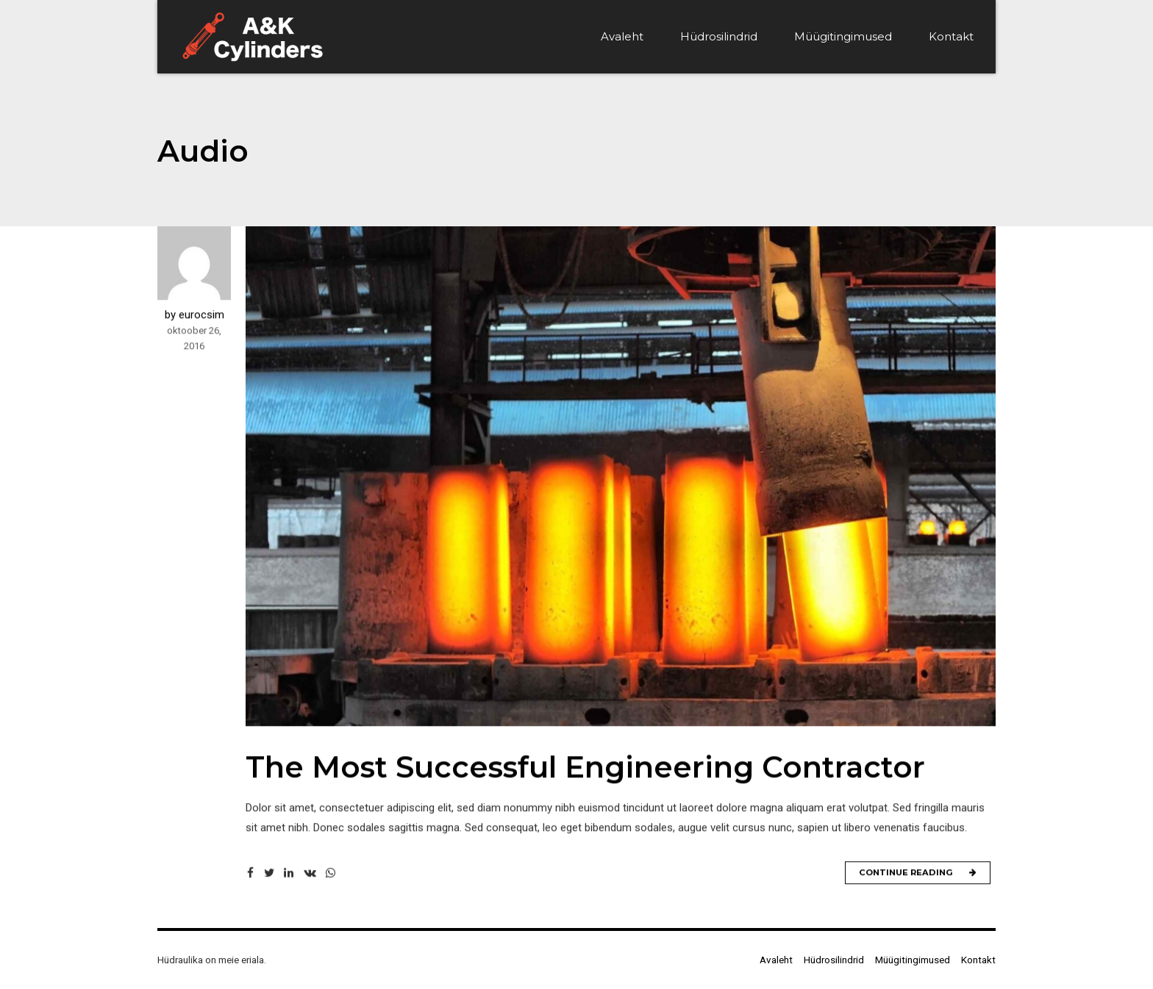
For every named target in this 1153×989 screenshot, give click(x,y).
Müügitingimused (843, 36)
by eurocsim (194, 315)
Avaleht (622, 36)
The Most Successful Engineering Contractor (585, 767)
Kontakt (951, 36)
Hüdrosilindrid (718, 36)
